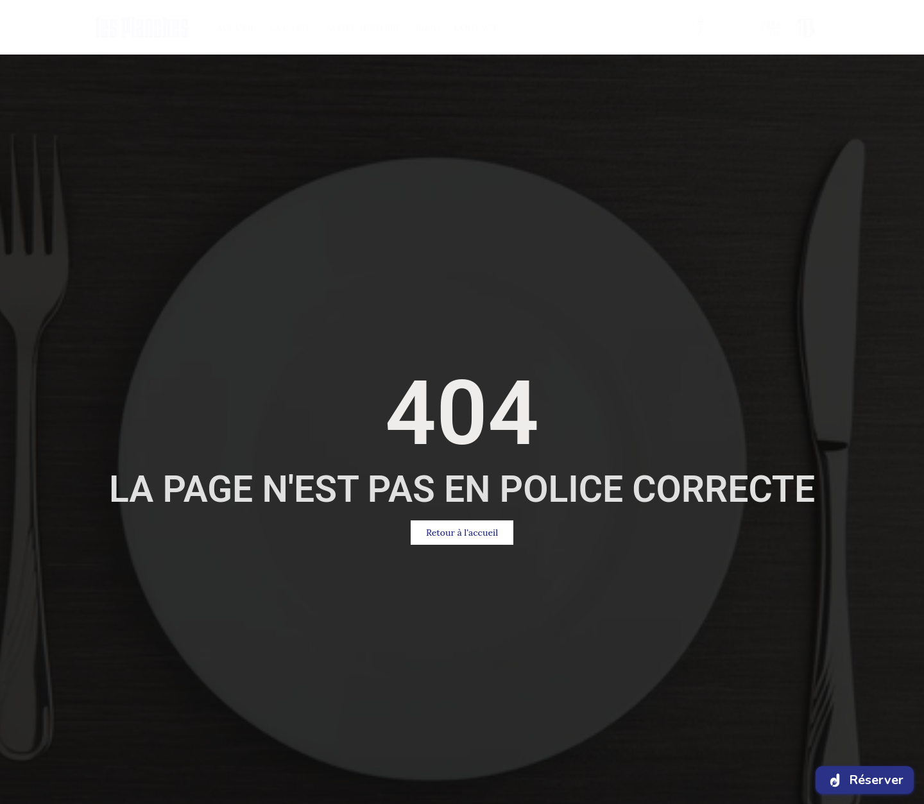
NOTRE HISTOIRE (363, 27)
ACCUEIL (236, 27)
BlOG (427, 27)
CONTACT (476, 27)
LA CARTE (291, 27)
